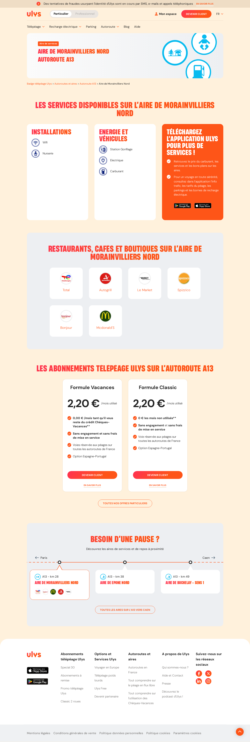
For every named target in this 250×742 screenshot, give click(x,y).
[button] (204, 3)
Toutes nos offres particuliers (125, 503)
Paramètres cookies (187, 733)
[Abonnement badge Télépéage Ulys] (34, 14)
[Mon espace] (166, 14)
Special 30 (68, 667)
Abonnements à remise (71, 678)
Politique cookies (158, 733)
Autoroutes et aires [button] (139, 656)
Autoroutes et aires (65, 83)
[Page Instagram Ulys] (208, 681)
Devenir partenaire (106, 696)
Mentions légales (38, 733)
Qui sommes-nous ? (175, 667)
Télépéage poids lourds (105, 678)
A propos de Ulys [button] (175, 654)
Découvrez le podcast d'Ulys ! (172, 694)
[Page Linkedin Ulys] (199, 681)
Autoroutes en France (137, 669)
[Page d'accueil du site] (33, 655)
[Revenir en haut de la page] (226, 732)
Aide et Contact (172, 675)
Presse (166, 683)
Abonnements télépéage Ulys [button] (73, 656)
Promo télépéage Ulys (72, 690)
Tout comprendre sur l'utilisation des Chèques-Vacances (142, 698)
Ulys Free (100, 688)
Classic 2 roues (71, 701)
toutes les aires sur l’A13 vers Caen (125, 609)
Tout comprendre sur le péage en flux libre (142, 682)
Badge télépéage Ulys (39, 83)
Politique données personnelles (121, 733)
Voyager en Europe (106, 667)
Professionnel (84, 14)
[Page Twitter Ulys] (208, 673)
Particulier (61, 14)
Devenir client (196, 14)
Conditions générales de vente (74, 733)
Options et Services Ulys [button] (105, 656)
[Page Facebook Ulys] (199, 673)
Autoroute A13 (88, 83)
